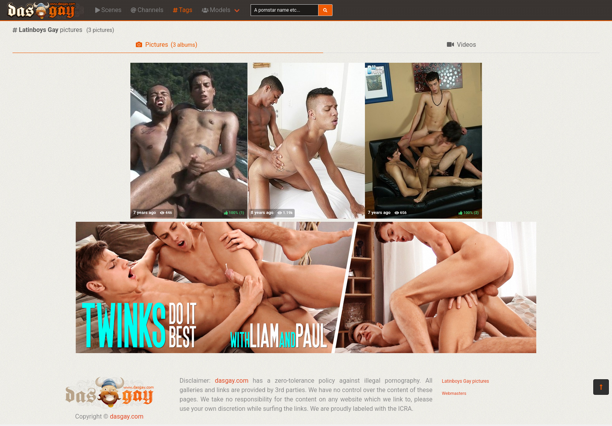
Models (216, 10)
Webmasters (454, 393)
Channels (147, 10)
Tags (182, 10)
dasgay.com (126, 416)
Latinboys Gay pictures (465, 381)
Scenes (108, 10)
